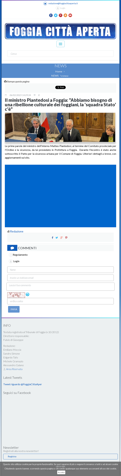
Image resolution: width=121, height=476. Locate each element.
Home (58, 71)
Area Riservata (12, 369)
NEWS (55, 75)
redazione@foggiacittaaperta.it (60, 3)
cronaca (64, 76)
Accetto (61, 472)
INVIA (14, 309)
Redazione (17, 231)
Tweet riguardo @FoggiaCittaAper (22, 384)
